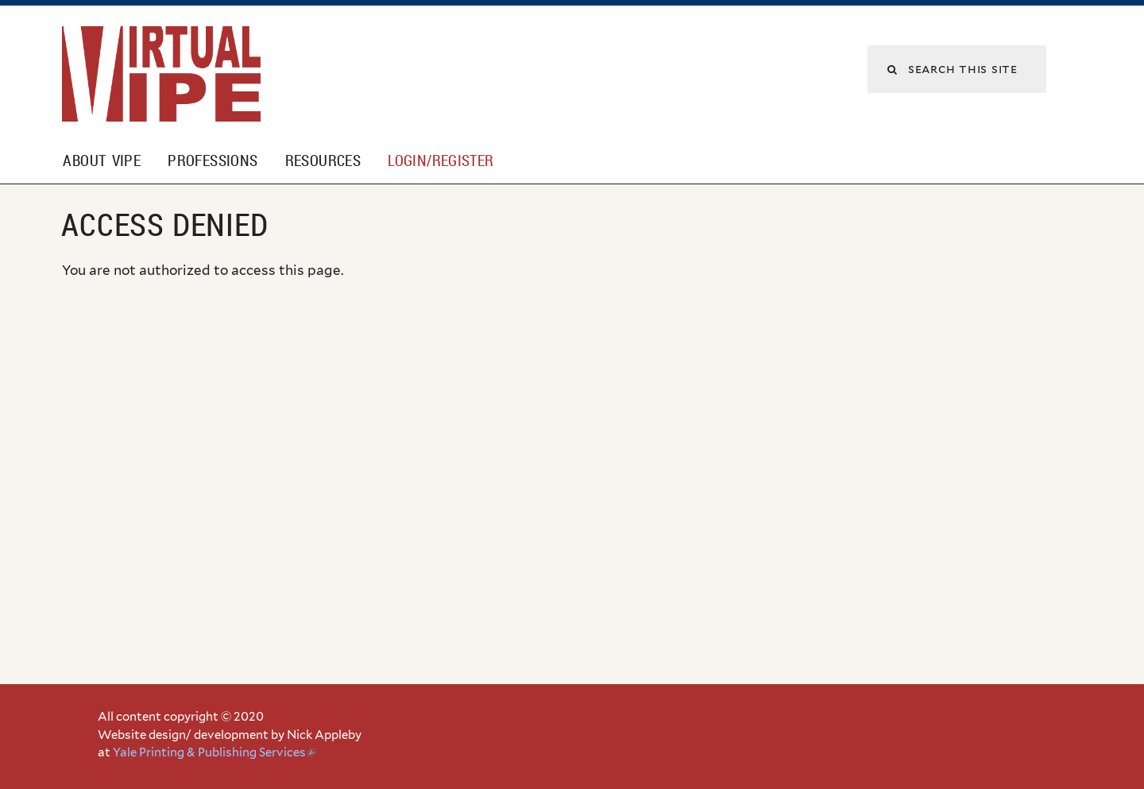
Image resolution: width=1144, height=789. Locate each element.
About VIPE (102, 160)
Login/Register (440, 160)
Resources (323, 160)
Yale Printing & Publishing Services (214, 752)
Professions (212, 160)
